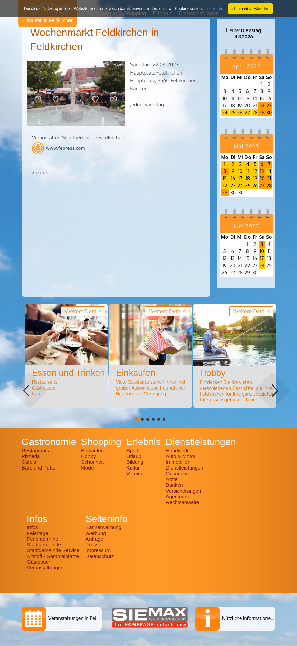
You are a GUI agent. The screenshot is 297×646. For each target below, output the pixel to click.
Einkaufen (92, 450)
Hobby (88, 456)
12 (255, 171)
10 (240, 171)
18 (247, 178)
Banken (174, 485)
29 (261, 113)
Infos (32, 527)
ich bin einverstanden (249, 8)
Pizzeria (31, 456)
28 (255, 113)
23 (269, 105)
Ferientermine (42, 539)
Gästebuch (39, 562)
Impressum (98, 550)
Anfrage (94, 539)
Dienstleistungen (184, 468)
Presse (93, 544)
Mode (87, 468)
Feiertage (37, 533)
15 (225, 178)
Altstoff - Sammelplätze (53, 556)
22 (261, 105)
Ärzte (172, 479)
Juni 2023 (246, 226)
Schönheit (92, 462)
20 (262, 178)
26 (239, 113)
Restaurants (35, 450)
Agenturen (177, 496)
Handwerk (177, 450)
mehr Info (213, 8)
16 (233, 178)
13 (262, 171)
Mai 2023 (246, 146)
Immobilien (178, 462)
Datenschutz (99, 556)
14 (269, 171)
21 (269, 178)
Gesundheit (179, 473)
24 (224, 113)
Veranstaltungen (45, 567)
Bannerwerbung (103, 527)
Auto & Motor (181, 456)
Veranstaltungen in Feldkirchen (81, 618)
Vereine (135, 473)
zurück (40, 172)
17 (240, 178)
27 (247, 113)
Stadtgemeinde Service (53, 550)
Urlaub (133, 456)
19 (255, 178)
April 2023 (246, 66)
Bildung (134, 462)
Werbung (95, 533)
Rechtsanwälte (182, 502)
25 (233, 113)
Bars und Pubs (38, 468)
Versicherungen (183, 491)
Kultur (133, 468)
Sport (132, 450)
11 (247, 171)
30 (269, 113)
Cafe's (29, 462)
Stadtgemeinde (44, 544)
